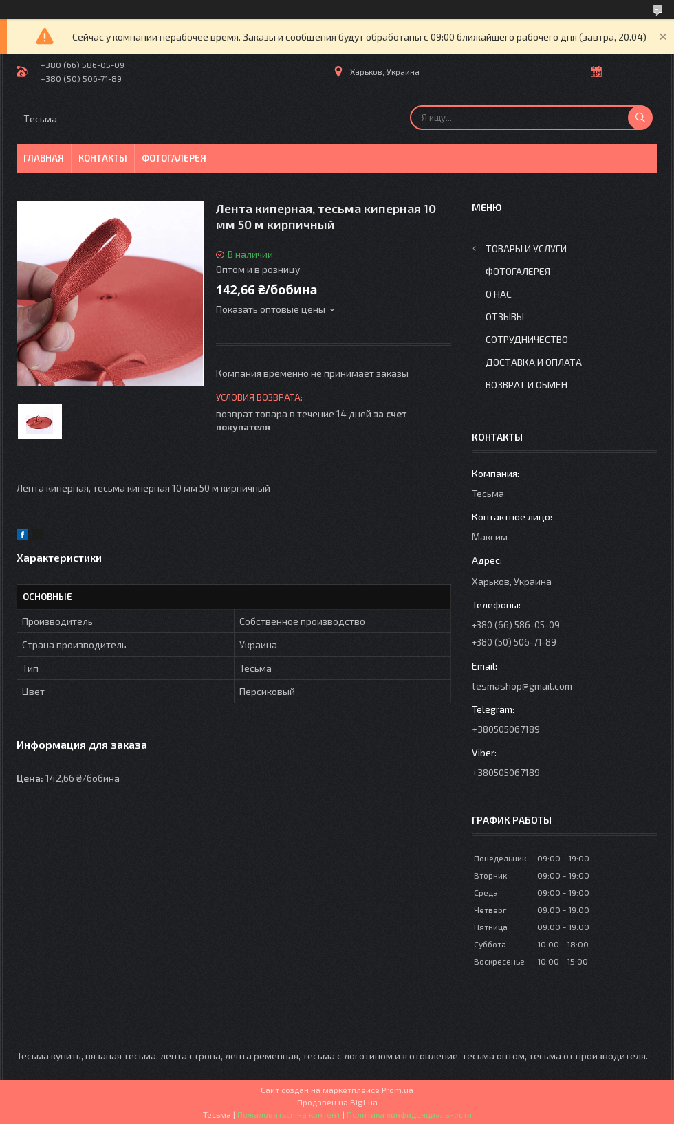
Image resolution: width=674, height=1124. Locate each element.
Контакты (102, 158)
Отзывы (505, 316)
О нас (499, 294)
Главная (43, 158)
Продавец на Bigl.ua (337, 1102)
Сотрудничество (527, 339)
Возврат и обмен (526, 384)
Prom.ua (397, 1089)
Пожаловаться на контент (288, 1114)
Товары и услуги (526, 248)
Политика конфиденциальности (409, 1114)
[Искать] (640, 117)
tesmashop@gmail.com (522, 686)
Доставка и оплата (534, 362)
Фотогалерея (174, 158)
